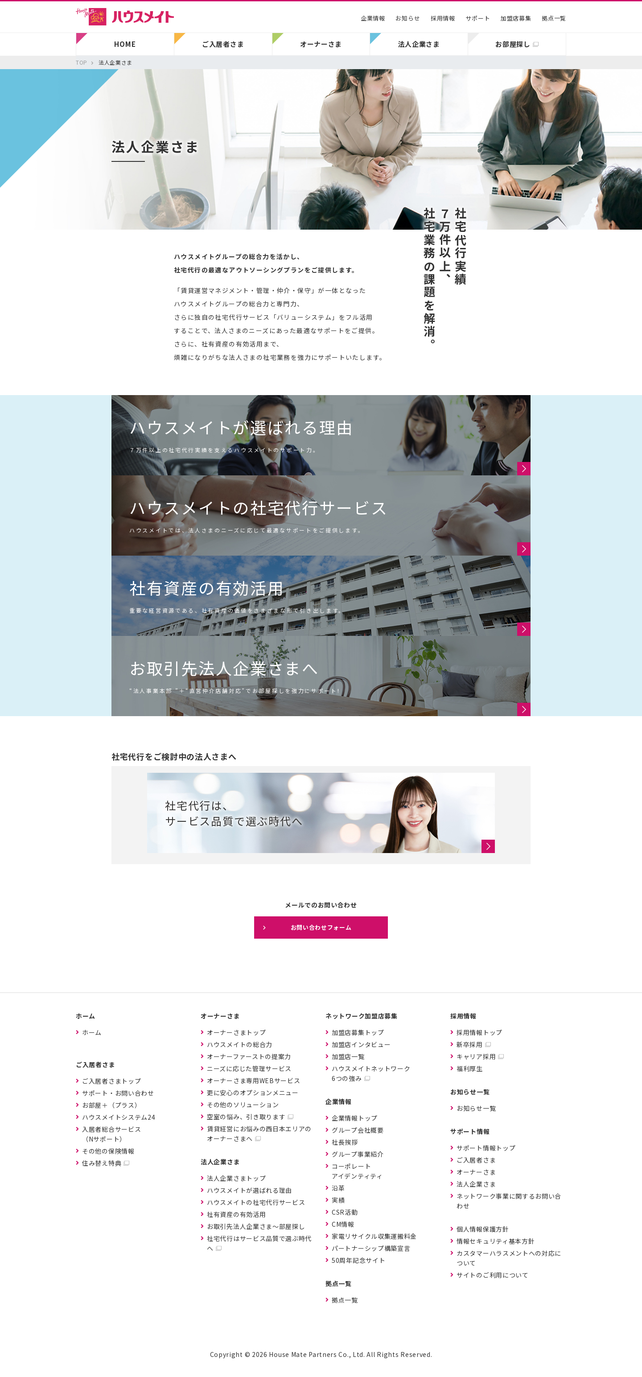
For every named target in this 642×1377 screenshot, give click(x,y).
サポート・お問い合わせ (118, 1092)
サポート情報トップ (486, 1147)
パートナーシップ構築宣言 (371, 1248)
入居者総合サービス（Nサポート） (111, 1134)
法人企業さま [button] (419, 44)
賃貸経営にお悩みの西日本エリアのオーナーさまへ (259, 1133)
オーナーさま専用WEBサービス (253, 1080)
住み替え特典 (101, 1162)
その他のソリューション (243, 1104)
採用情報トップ (479, 1032)
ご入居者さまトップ (111, 1080)
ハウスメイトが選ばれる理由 (249, 1190)
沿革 (338, 1187)
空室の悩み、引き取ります (246, 1116)
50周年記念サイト (358, 1260)
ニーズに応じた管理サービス (249, 1068)
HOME (125, 44)
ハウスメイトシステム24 (118, 1117)
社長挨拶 (345, 1142)
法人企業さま (476, 1183)
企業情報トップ (355, 1117)
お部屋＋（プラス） (111, 1105)
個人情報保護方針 (483, 1228)
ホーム (92, 1032)
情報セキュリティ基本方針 (496, 1241)
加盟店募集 (516, 18)
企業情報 (373, 18)
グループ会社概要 (358, 1130)
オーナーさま (476, 1171)
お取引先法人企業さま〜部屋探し (256, 1226)
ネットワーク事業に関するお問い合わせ (509, 1200)
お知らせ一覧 (476, 1108)
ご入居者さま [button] (223, 44)
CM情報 (343, 1224)
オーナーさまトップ (236, 1032)
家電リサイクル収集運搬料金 (374, 1236)
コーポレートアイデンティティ (357, 1171)
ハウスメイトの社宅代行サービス (256, 1202)
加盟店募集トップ (358, 1032)
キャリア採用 (476, 1056)
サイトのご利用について (493, 1274)
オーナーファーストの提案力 (249, 1056)
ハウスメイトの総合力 (239, 1044)
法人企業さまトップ (236, 1178)
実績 (338, 1200)
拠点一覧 (554, 18)
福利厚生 (470, 1068)
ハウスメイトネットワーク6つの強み (371, 1073)
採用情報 (443, 18)
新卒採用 (470, 1044)
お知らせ (407, 18)
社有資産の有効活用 (236, 1214)
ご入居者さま (476, 1159)
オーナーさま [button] (321, 44)
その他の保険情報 (108, 1150)
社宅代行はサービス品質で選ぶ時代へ (259, 1243)
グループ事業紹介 (358, 1154)
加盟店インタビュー (361, 1044)
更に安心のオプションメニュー (253, 1092)
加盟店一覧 (348, 1056)
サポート (477, 18)
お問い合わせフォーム (321, 927)
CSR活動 (345, 1212)
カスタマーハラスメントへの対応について (509, 1258)
